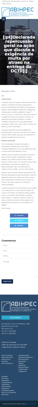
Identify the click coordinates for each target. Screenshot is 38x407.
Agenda (5, 376)
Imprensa (5, 380)
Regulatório (23, 367)
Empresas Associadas (6, 385)
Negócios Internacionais (8, 389)
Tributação (23, 369)
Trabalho (22, 371)
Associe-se (6, 359)
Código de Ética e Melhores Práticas (13, 347)
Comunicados (7, 382)
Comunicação (23, 355)
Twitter (19, 220)
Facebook (19, 215)
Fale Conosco (6, 4)
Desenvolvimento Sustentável (25, 358)
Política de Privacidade (9, 342)
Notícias (5, 378)
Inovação (22, 361)
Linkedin (19, 225)
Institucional (7, 355)
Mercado (22, 365)
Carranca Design (31, 403)
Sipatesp (5, 394)
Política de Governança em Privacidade (14, 345)
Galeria (5, 361)
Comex (20, 363)
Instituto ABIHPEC (9, 392)
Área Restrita (7, 357)
